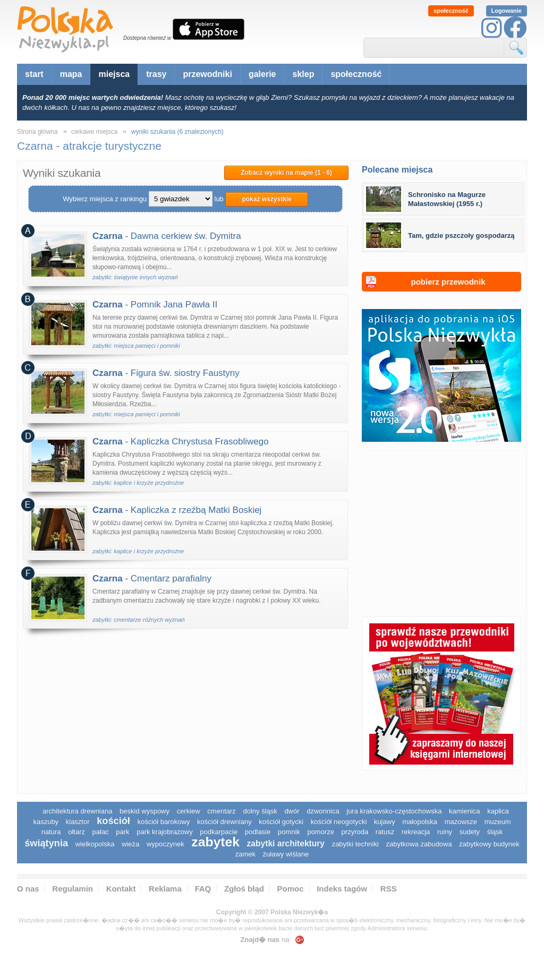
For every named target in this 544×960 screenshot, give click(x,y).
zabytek (215, 842)
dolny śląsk (260, 811)
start (34, 74)
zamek (245, 854)
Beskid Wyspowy (144, 811)
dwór (291, 811)
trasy (156, 74)
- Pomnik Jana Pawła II (154, 304)
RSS (388, 889)
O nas (28, 889)
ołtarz (76, 832)
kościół (113, 821)
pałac (100, 832)
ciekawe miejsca (94, 131)
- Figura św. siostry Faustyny (166, 373)
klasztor (78, 822)
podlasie (257, 832)
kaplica (497, 811)
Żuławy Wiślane (286, 854)
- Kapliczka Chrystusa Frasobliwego (180, 441)
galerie (262, 74)
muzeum (497, 822)
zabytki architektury (286, 843)
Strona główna (37, 131)
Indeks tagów (342, 889)
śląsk (495, 832)
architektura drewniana (77, 811)
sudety (470, 832)
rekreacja (416, 832)
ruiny (444, 832)
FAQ (202, 889)
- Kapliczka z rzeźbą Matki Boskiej (176, 510)
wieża (130, 844)
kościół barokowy (163, 822)
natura (51, 832)
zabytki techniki (355, 844)
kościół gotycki (281, 822)
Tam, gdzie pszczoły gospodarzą (461, 235)
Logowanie (506, 10)
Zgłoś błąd (244, 889)
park (122, 832)
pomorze (320, 832)
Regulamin (72, 889)
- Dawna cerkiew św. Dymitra (166, 236)
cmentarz (221, 811)
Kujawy (384, 822)
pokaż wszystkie (266, 199)
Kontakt (121, 889)
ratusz (385, 832)
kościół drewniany (224, 822)
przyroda (355, 832)
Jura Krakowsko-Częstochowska (393, 811)
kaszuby (45, 822)
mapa (71, 74)
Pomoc (290, 889)
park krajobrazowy (165, 832)
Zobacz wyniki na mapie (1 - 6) (286, 172)
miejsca (114, 74)
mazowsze (461, 822)
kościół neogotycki (339, 822)
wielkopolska (95, 844)
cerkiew (188, 811)
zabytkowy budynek (489, 844)
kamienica (464, 811)
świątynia (46, 843)
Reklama (165, 889)
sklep (303, 74)
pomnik (289, 832)
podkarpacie (218, 832)
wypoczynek (165, 844)
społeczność (451, 10)
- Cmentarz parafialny (151, 578)
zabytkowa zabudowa (419, 844)
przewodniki (207, 74)
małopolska (419, 822)
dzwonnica (323, 811)
